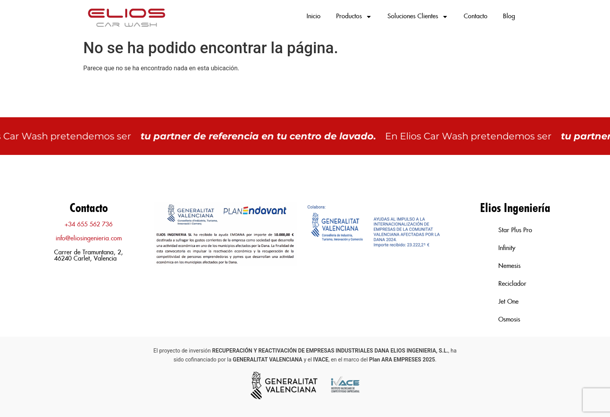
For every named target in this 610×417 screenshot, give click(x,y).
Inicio (314, 16)
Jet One (508, 302)
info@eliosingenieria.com (89, 238)
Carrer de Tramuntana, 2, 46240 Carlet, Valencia (88, 255)
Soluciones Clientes (417, 17)
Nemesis (509, 266)
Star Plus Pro (515, 230)
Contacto (475, 16)
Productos (354, 17)
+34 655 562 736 (88, 224)
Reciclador (512, 284)
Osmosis (509, 319)
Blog (509, 16)
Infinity (506, 248)
